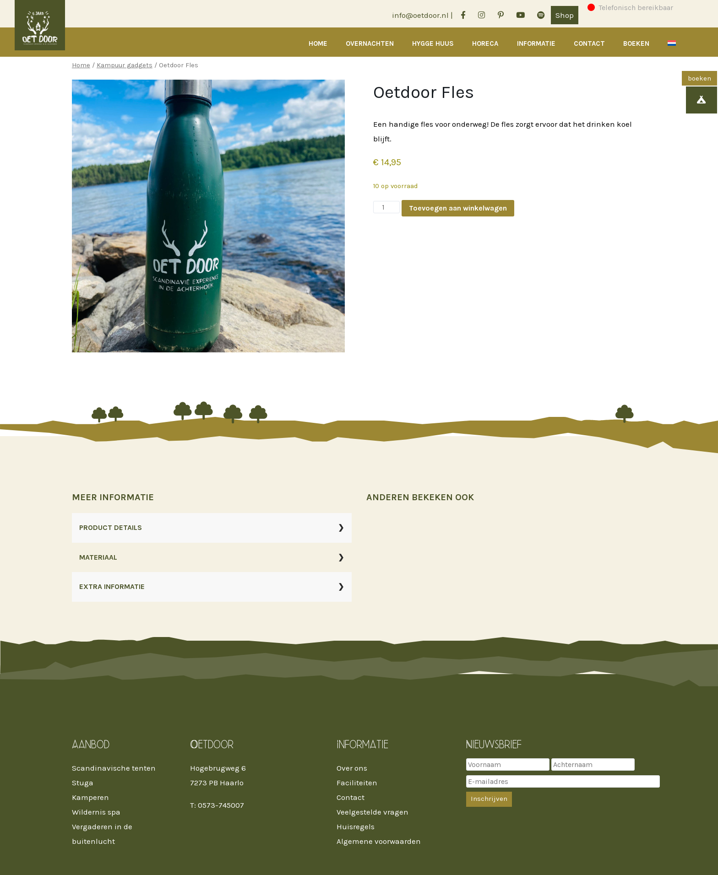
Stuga (82, 782)
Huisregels (356, 826)
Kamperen (90, 797)
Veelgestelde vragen (372, 811)
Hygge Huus (433, 43)
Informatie (536, 43)
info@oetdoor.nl (420, 15)
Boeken (636, 43)
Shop (564, 15)
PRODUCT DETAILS (110, 527)
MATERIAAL (98, 557)
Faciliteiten (357, 782)
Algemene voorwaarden (379, 841)
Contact (589, 43)
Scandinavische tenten (114, 767)
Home (318, 43)
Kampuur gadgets (124, 65)
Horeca (485, 43)
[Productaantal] (386, 207)
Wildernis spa (96, 811)
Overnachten (370, 43)
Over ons (352, 767)
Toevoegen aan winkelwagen (458, 208)
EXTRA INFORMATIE (112, 586)
